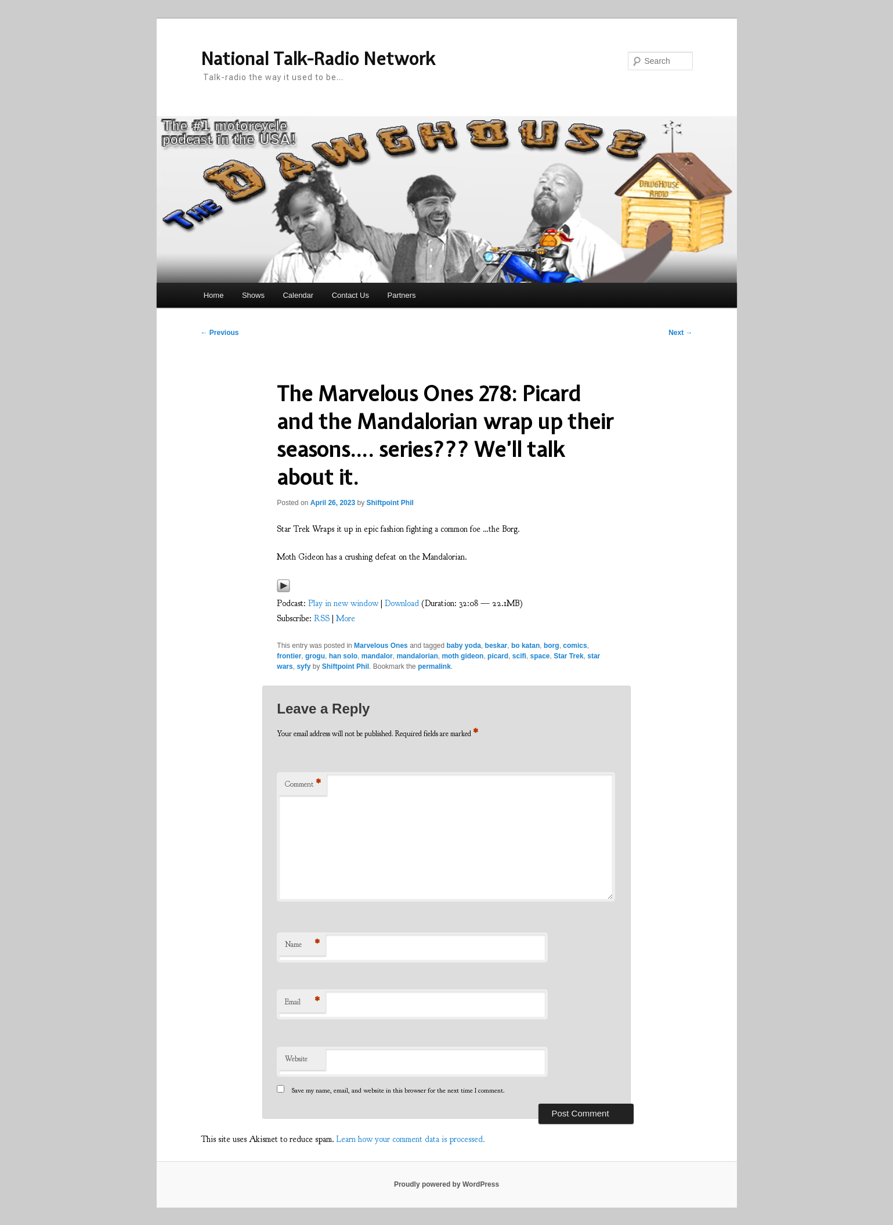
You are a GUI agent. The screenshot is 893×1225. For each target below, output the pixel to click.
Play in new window (343, 603)
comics (575, 646)
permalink (434, 666)
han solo (343, 656)
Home (214, 295)
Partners (401, 295)
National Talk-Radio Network (318, 58)
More (345, 618)
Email (302, 1002)
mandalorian (417, 656)
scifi (519, 656)
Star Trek (568, 656)
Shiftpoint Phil (389, 503)
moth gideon (462, 656)
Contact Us (350, 295)
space (539, 656)
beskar (496, 646)
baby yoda (464, 646)
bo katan (525, 646)
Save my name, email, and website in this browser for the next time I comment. (398, 1090)
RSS (322, 618)
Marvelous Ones (381, 646)
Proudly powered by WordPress (446, 1184)
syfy (303, 666)
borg (551, 646)
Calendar (298, 295)
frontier (289, 656)
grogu (315, 656)
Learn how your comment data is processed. (411, 1139)
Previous (220, 333)
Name (302, 944)
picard (497, 656)
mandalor (377, 656)
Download (402, 603)
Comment (303, 784)
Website (296, 1059)
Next (680, 333)
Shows (253, 295)
